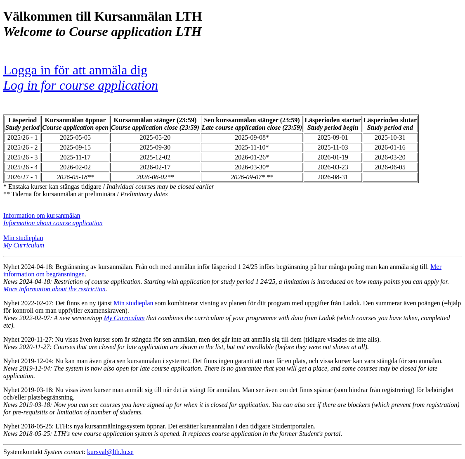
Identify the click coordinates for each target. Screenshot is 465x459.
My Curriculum (124, 317)
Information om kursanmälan (41, 215)
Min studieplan (23, 237)
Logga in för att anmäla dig (80, 77)
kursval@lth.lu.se (110, 451)
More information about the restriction (54, 289)
